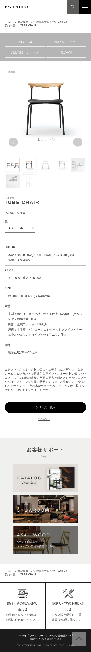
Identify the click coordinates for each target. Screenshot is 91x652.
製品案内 (23, 22)
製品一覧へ (44, 419)
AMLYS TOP (25, 41)
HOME (8, 22)
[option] (46, 109)
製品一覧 (10, 25)
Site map (22, 635)
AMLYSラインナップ (25, 52)
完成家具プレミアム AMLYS (50, 22)
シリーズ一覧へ (45, 407)
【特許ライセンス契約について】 (45, 639)
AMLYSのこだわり (66, 41)
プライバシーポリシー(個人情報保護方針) (50, 635)
